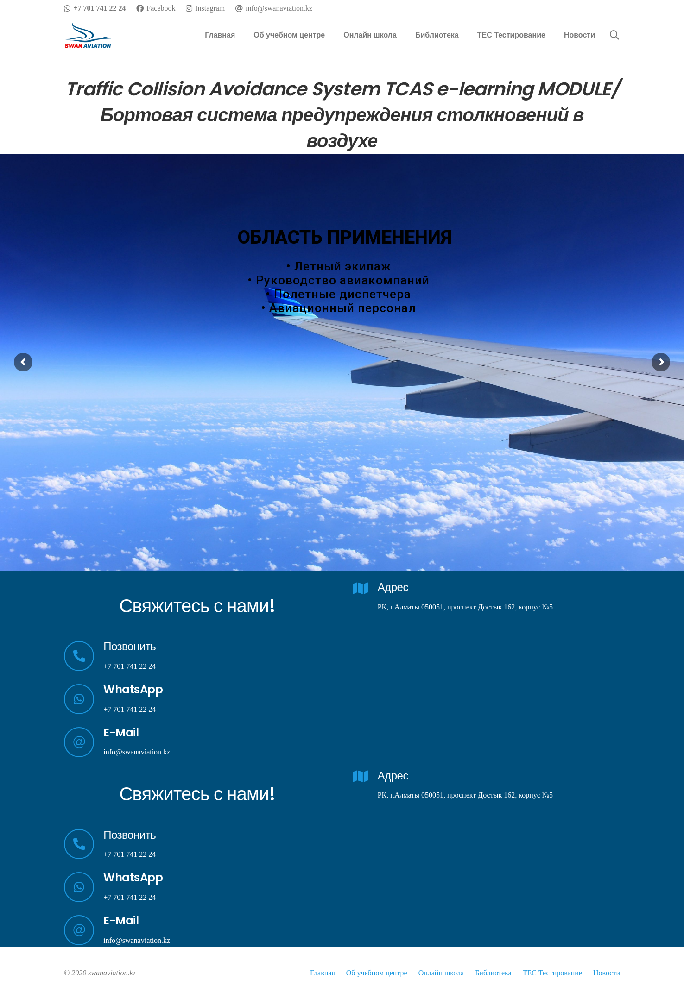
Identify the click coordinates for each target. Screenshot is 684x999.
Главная (322, 973)
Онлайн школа (441, 973)
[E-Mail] (83, 742)
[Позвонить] (83, 656)
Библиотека (493, 973)
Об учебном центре (376, 973)
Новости (606, 973)
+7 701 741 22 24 (129, 666)
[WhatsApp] (83, 699)
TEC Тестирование (552, 973)
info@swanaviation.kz (136, 752)
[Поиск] (614, 35)
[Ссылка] (88, 35)
